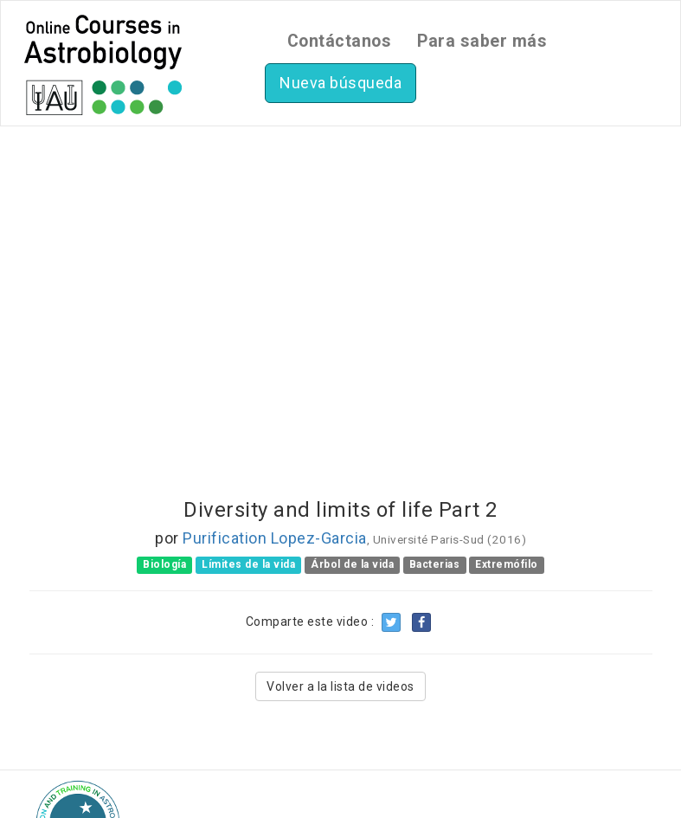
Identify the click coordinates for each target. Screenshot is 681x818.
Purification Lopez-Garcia (275, 538)
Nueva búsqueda (340, 83)
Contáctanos (339, 41)
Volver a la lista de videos (340, 686)
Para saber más (482, 41)
